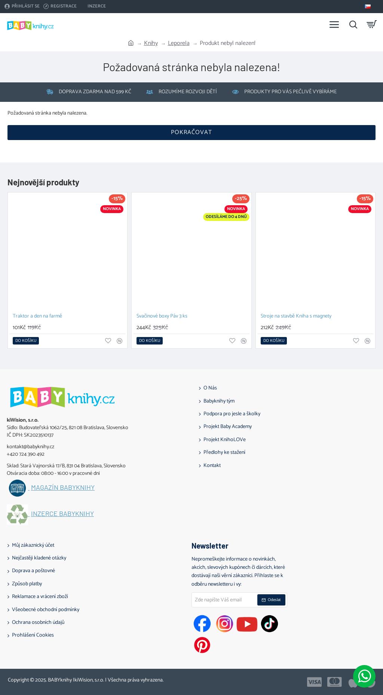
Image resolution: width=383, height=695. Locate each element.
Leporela (179, 43)
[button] (26, 341)
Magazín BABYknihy (63, 487)
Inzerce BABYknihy (62, 514)
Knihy (151, 43)
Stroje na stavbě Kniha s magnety (296, 316)
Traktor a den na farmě (37, 316)
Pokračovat (191, 132)
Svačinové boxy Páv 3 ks (162, 316)
